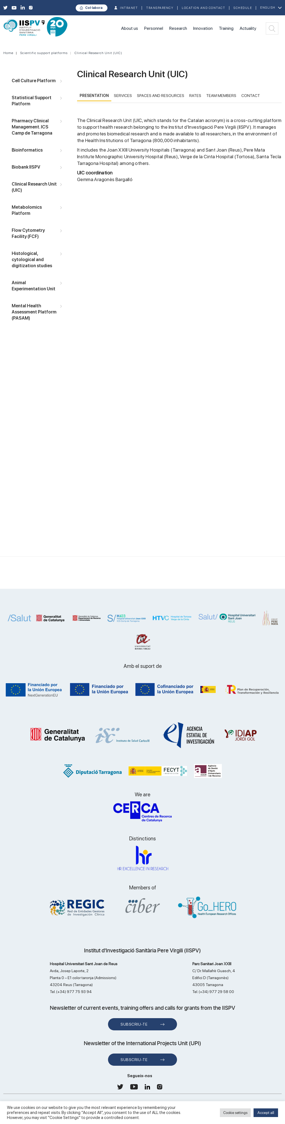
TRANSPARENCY (159, 8)
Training (226, 28)
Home (8, 53)
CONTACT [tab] (250, 95)
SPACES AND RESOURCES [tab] (160, 95)
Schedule (243, 8)
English (268, 7)
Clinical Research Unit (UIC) (98, 53)
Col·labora (93, 8)
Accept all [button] (265, 1112)
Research (178, 28)
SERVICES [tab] (123, 95)
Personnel (153, 28)
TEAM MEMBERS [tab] (221, 95)
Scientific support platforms (44, 53)
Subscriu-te (134, 1024)
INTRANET (129, 8)
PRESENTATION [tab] (94, 95)
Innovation (203, 28)
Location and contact (203, 8)
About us (129, 28)
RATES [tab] (195, 95)
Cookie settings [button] (235, 1113)
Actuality (248, 28)
